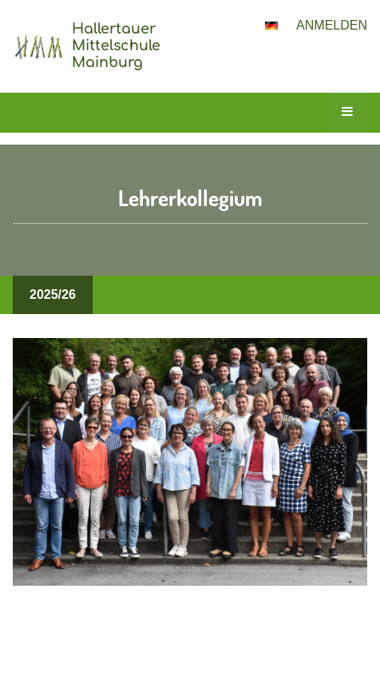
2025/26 (53, 294)
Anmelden (331, 25)
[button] (271, 25)
